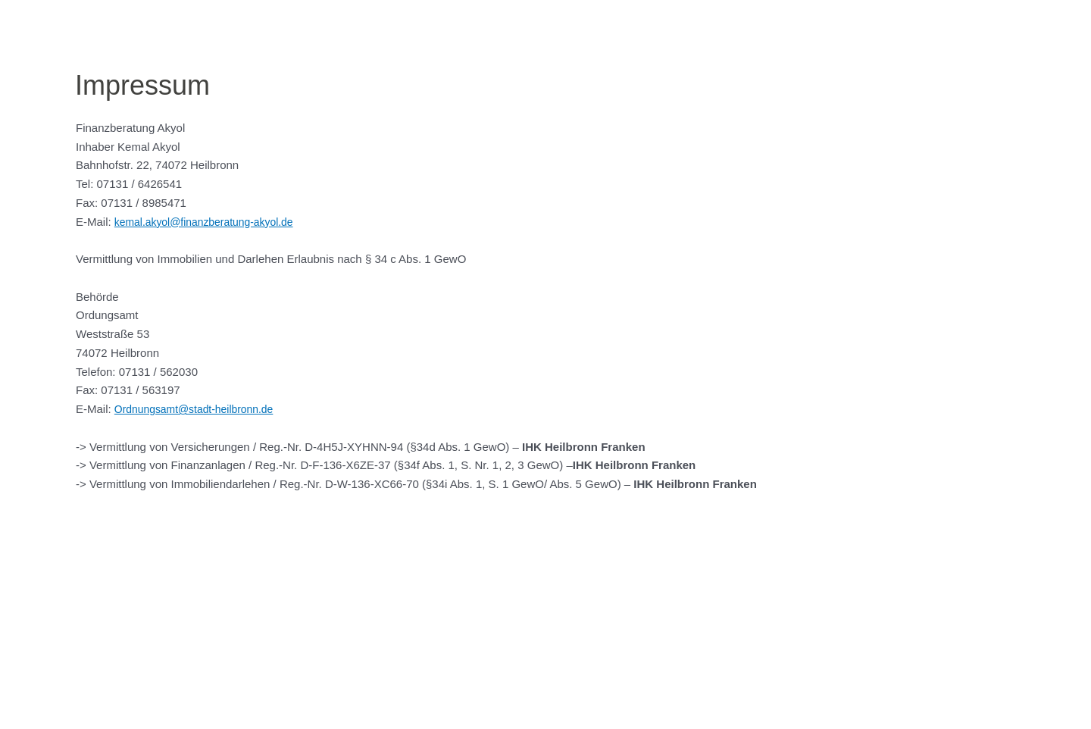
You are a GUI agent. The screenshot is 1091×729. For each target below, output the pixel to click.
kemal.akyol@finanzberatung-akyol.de (211, 221)
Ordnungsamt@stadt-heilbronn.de (200, 408)
